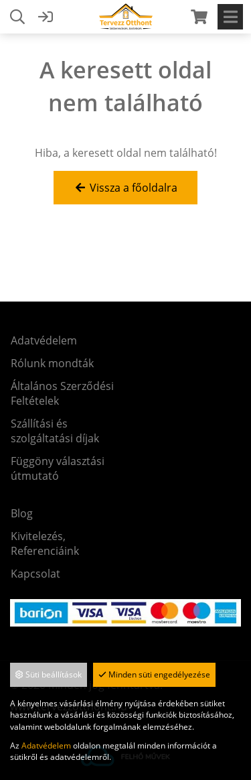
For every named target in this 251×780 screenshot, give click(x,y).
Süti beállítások (48, 674)
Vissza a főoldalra (125, 187)
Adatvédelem (46, 745)
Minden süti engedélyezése (154, 674)
